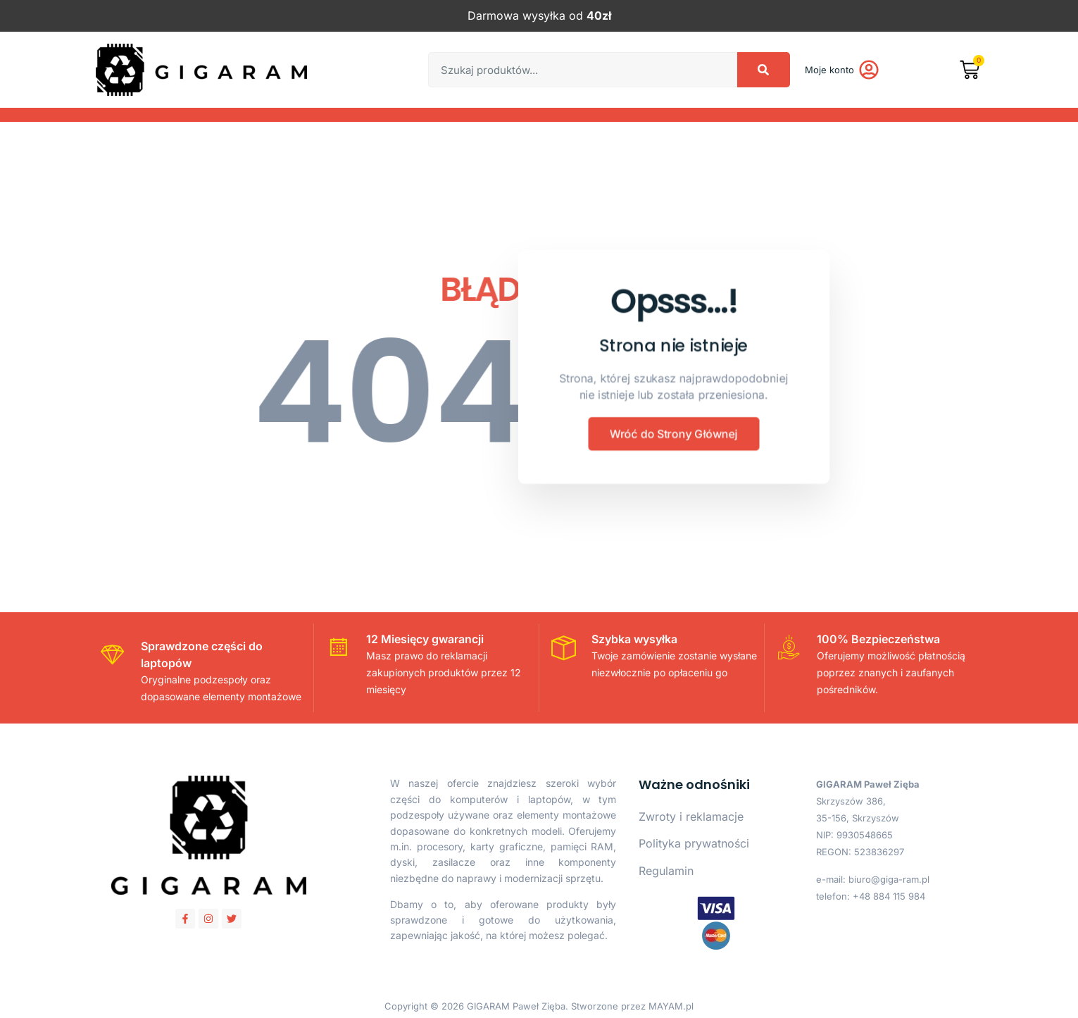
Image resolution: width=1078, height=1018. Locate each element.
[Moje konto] (869, 70)
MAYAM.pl (671, 1006)
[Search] (763, 69)
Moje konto (829, 69)
